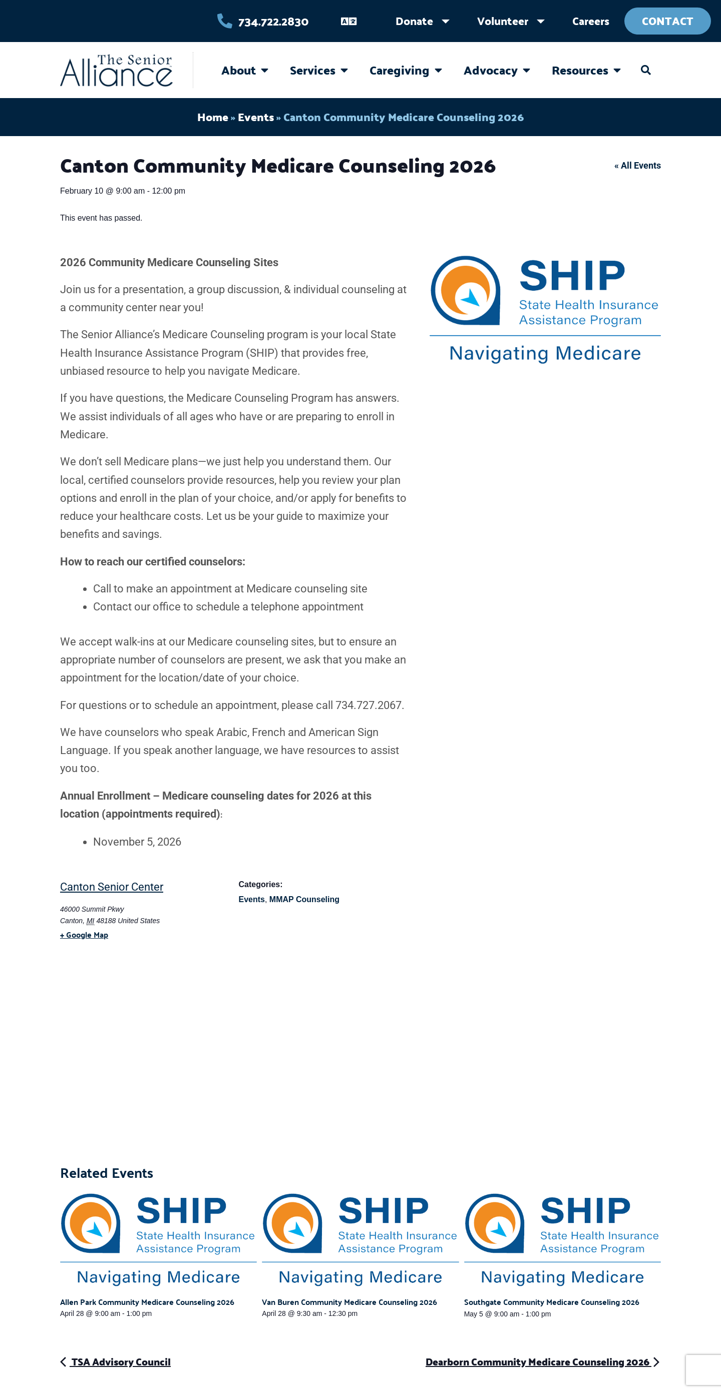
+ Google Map (84, 934)
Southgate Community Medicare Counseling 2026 (551, 1301)
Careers (590, 20)
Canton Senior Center (111, 887)
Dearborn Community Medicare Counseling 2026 (543, 1361)
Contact (667, 21)
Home (212, 117)
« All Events (637, 165)
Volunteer (502, 20)
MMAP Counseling (304, 899)
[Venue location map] (360, 1062)
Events (256, 117)
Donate (414, 20)
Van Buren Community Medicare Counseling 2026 (349, 1301)
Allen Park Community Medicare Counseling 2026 (147, 1301)
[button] (646, 70)
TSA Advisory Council (115, 1361)
